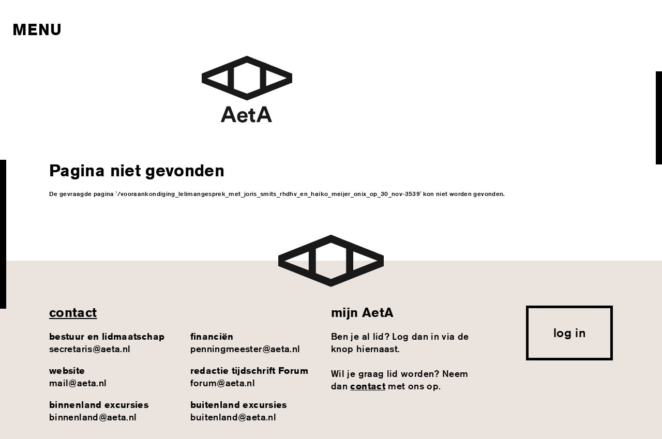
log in (569, 332)
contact (73, 312)
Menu (37, 29)
